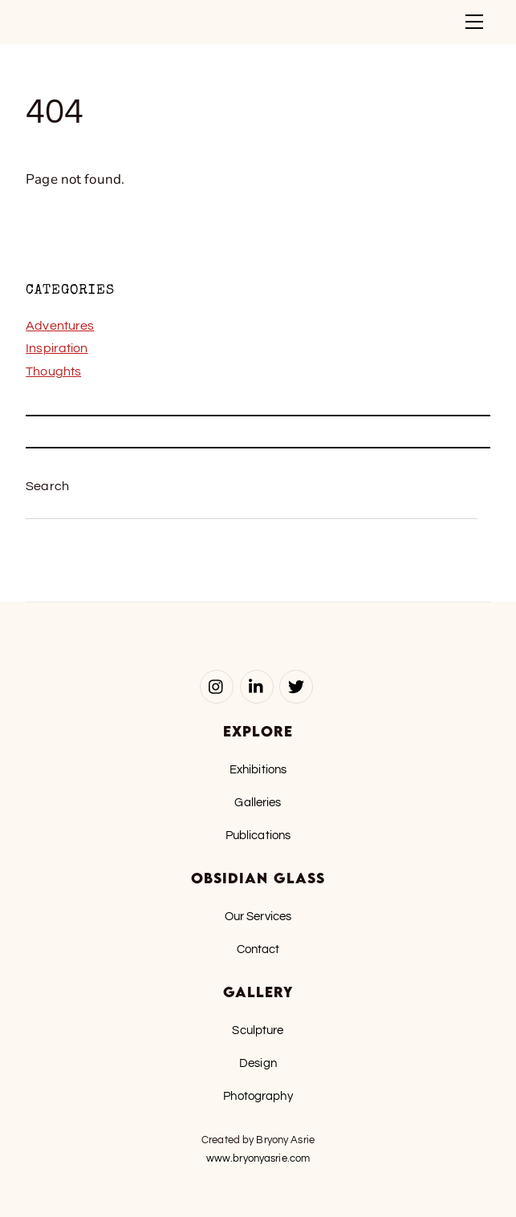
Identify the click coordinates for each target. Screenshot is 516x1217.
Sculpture (257, 1030)
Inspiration (56, 348)
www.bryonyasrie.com (258, 1158)
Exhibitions (258, 769)
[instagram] (217, 685)
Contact (258, 949)
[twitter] (296, 685)
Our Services (258, 916)
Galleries (257, 802)
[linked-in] (257, 685)
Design (258, 1063)
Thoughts (53, 371)
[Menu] (474, 22)
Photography (257, 1095)
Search (47, 486)
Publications (258, 835)
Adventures (60, 325)
